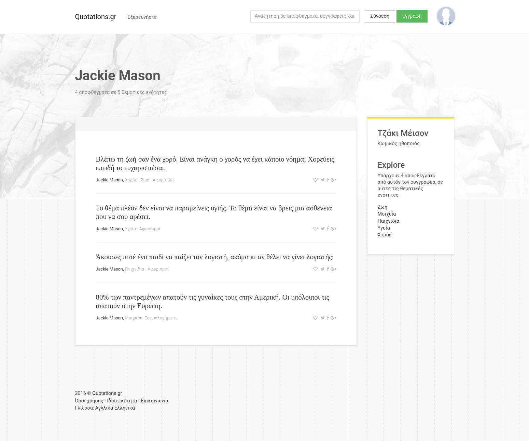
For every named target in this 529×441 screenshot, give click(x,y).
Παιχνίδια (134, 269)
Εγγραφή (412, 16)
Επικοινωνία (154, 401)
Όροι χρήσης (89, 401)
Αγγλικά (104, 408)
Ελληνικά (124, 408)
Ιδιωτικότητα (122, 401)
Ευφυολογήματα (160, 317)
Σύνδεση (380, 16)
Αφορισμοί (163, 179)
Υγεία (130, 228)
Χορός (131, 179)
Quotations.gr (95, 17)
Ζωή (145, 179)
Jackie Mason (109, 179)
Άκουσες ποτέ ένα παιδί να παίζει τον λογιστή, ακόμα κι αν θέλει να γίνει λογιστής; (215, 257)
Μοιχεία (133, 317)
